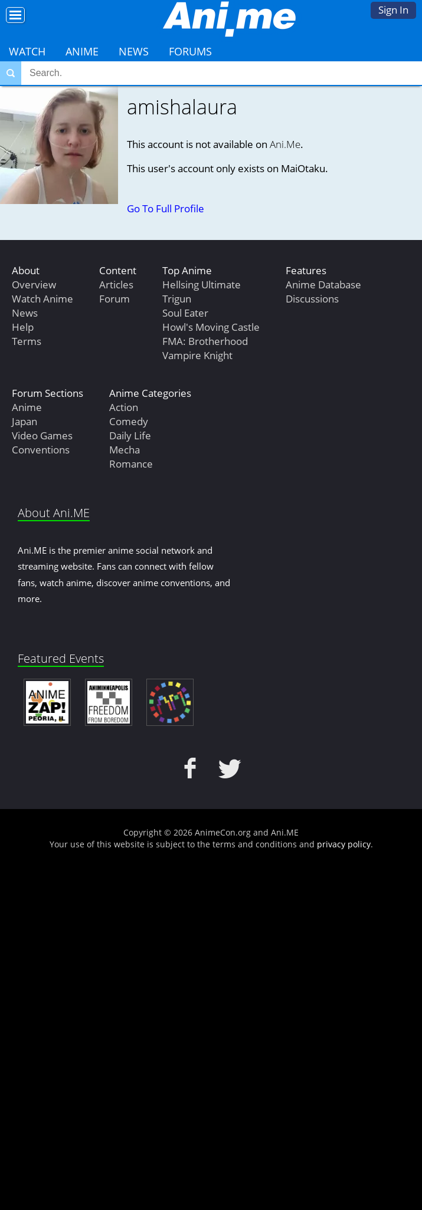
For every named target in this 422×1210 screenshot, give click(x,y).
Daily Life (130, 435)
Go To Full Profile (165, 208)
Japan (24, 421)
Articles (116, 284)
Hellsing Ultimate (201, 284)
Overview (34, 284)
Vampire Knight (197, 355)
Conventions (41, 449)
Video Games (42, 435)
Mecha (124, 449)
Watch (27, 51)
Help (23, 327)
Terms (26, 341)
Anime (82, 51)
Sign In (393, 10)
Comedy (128, 421)
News (134, 51)
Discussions (312, 298)
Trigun (176, 298)
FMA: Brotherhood (205, 341)
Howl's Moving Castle (211, 327)
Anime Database (323, 284)
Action (123, 407)
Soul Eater (185, 313)
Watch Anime (42, 298)
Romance (131, 464)
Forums (190, 51)
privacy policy (344, 844)
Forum (114, 298)
